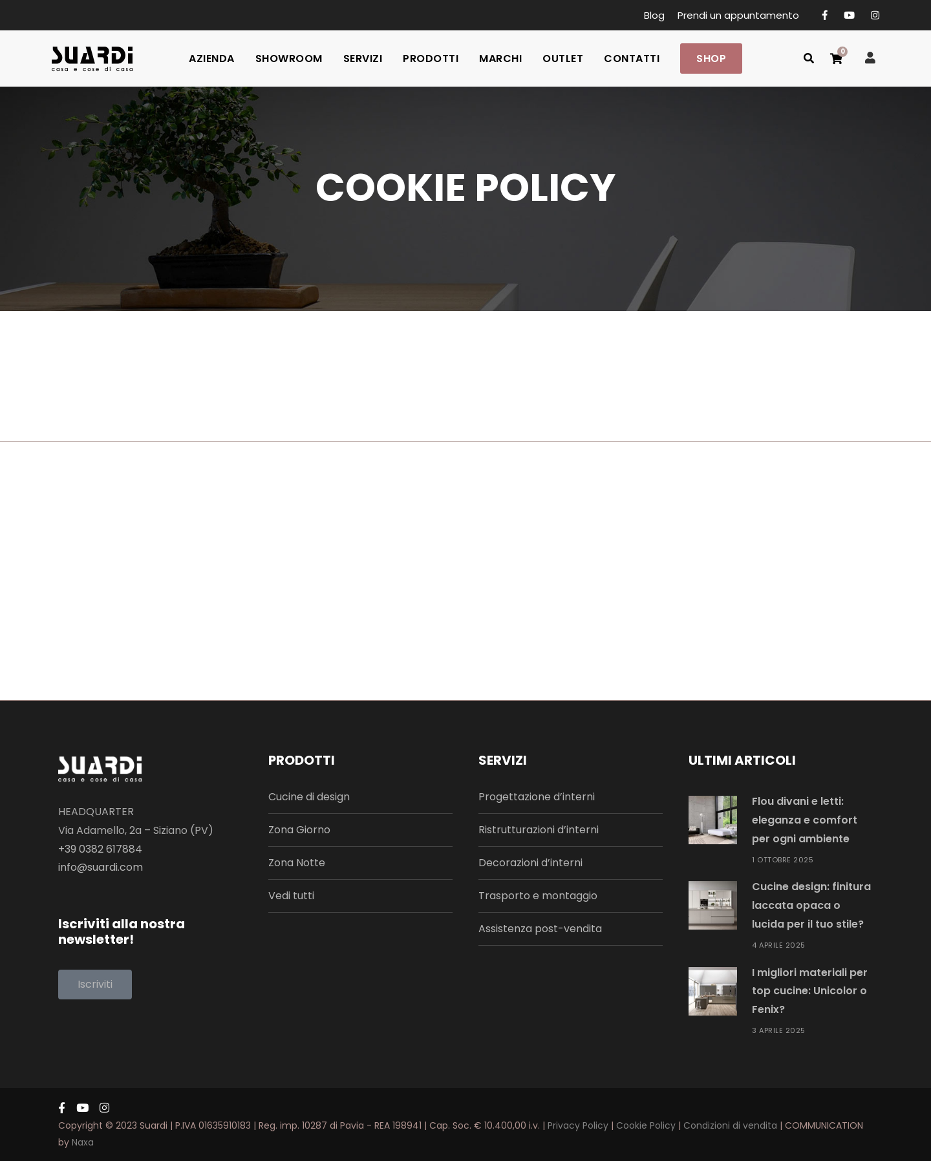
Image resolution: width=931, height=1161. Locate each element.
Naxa (83, 1142)
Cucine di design (309, 796)
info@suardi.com (100, 867)
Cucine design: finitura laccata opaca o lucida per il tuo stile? (811, 905)
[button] (95, 984)
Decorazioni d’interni (530, 862)
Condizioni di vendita (730, 1125)
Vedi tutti (291, 895)
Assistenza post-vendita (540, 928)
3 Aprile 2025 (779, 1030)
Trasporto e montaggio (537, 895)
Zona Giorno (299, 829)
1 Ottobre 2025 (782, 860)
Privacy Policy (578, 1125)
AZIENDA (212, 58)
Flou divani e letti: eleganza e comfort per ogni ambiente (804, 820)
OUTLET (562, 58)
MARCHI (500, 58)
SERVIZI (363, 58)
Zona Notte (296, 862)
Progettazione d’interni (536, 796)
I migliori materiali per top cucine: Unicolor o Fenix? (810, 991)
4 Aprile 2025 (779, 945)
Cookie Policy (646, 1125)
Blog (654, 15)
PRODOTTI (430, 58)
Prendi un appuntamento (738, 15)
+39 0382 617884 (100, 849)
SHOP (711, 58)
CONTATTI (631, 58)
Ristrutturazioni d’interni (538, 829)
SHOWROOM (289, 58)
